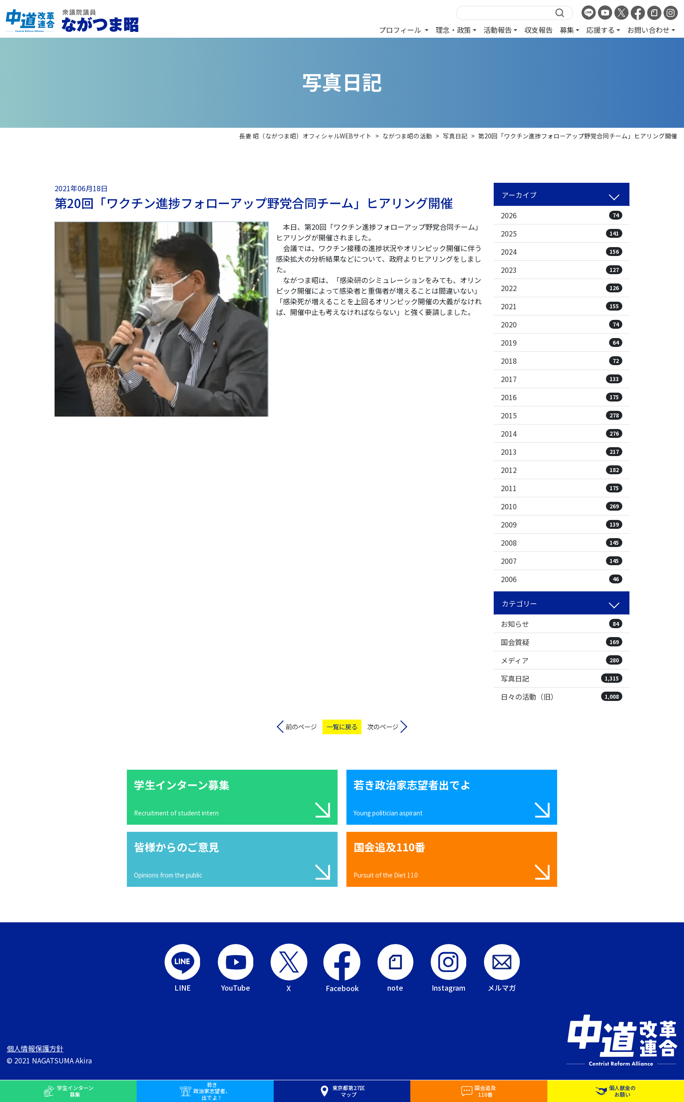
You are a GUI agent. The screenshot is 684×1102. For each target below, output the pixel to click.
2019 (561, 342)
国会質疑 (561, 642)
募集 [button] (567, 29)
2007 (561, 560)
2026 (561, 215)
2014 (561, 433)
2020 (561, 324)
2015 (561, 415)
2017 (561, 379)
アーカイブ (519, 194)
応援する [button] (600, 29)
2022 (561, 288)
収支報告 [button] (538, 29)
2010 (561, 506)
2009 (561, 524)
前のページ (301, 726)
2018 (561, 360)
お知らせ (561, 623)
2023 (561, 269)
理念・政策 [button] (453, 29)
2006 (561, 579)
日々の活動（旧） (561, 696)
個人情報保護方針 (35, 1048)
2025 (561, 233)
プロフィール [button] (401, 29)
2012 (561, 469)
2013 (561, 451)
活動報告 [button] (498, 29)
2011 (561, 488)
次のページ (382, 726)
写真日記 (561, 678)
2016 (561, 397)
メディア (561, 660)
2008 (561, 542)
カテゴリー (519, 603)
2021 (561, 306)
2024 (561, 251)
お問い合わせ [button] (648, 29)
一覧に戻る (342, 726)
